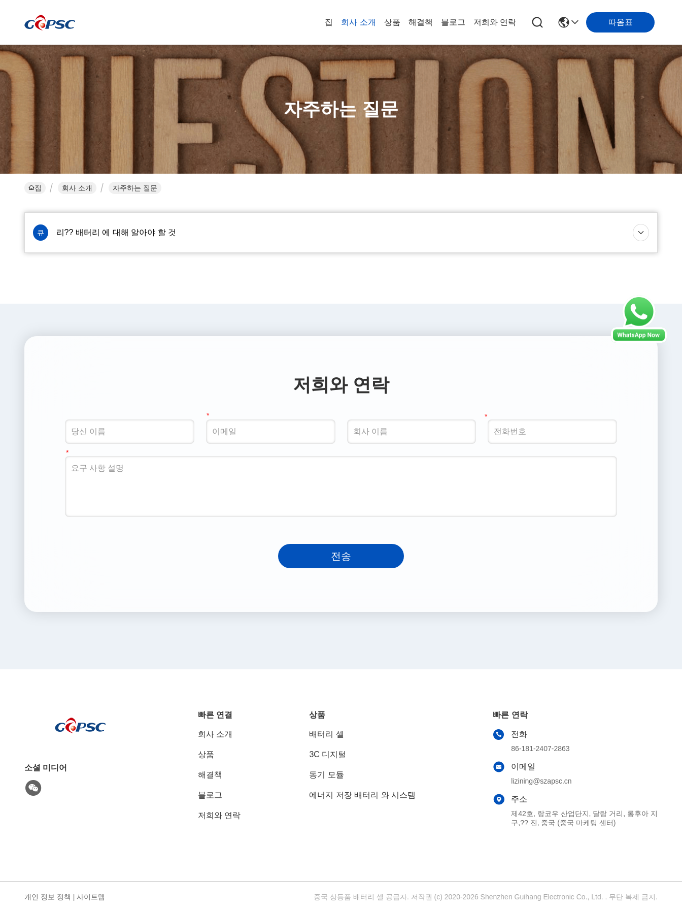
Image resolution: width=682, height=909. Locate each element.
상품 (392, 22)
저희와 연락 (494, 22)
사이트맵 (91, 897)
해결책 (420, 22)
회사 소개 (358, 22)
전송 (341, 556)
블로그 (453, 22)
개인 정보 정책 (47, 897)
